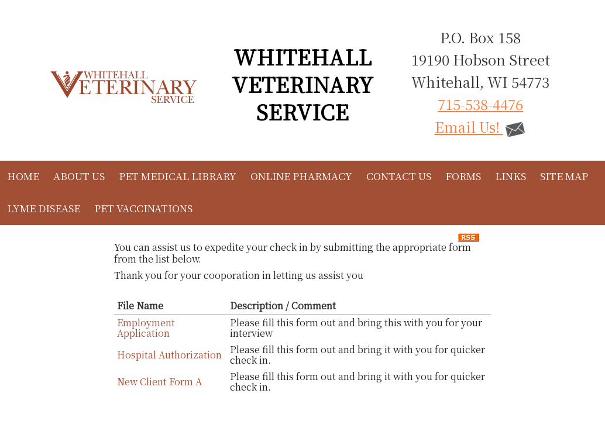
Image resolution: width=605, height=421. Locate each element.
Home (23, 175)
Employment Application (146, 328)
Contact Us (398, 175)
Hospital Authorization (169, 354)
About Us (79, 175)
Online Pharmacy (301, 175)
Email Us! (481, 126)
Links (510, 175)
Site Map (564, 175)
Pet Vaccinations (143, 208)
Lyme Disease (43, 208)
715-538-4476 (480, 104)
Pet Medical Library (177, 175)
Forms (463, 175)
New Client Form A (159, 381)
